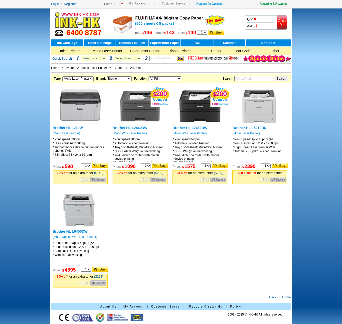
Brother (118, 68)
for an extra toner (80, 173)
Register (70, 4)
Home (108, 4)
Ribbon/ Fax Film (132, 43)
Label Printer (211, 51)
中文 (121, 4)
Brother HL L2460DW (189, 128)
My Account (139, 3)
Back (272, 297)
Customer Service (173, 3)
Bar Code (243, 51)
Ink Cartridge (67, 43)
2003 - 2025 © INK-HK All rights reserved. (255, 314)
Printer (70, 68)
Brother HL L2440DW (130, 128)
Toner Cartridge (100, 43)
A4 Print (135, 68)
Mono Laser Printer (107, 51)
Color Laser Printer (145, 51)
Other (275, 51)
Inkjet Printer (70, 51)
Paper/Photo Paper (164, 43)
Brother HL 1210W (68, 128)
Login (55, 4)
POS (196, 43)
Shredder (268, 43)
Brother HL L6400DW (70, 231)
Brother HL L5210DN (249, 128)
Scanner (229, 43)
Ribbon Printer (180, 51)
